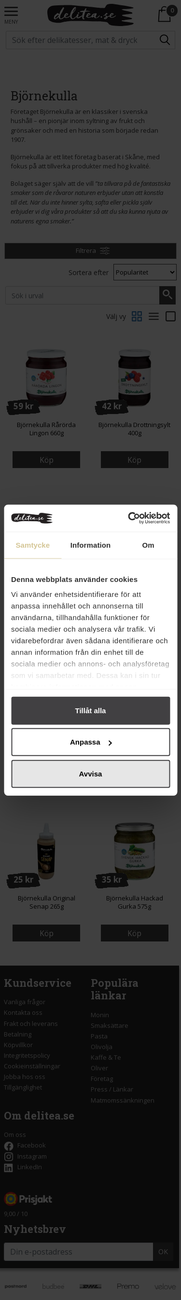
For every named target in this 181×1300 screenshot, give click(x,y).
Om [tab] (148, 544)
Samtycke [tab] (32, 544)
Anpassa (91, 742)
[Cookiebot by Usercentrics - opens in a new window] (129, 518)
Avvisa (90, 773)
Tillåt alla (90, 710)
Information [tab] (90, 544)
